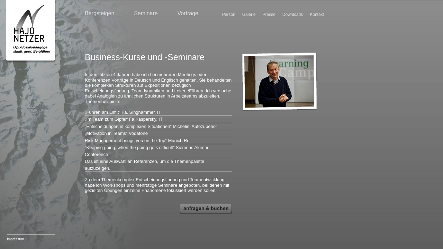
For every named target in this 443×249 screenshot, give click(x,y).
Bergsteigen (99, 13)
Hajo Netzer (30, 31)
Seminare (145, 13)
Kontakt (317, 14)
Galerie (249, 14)
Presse (268, 14)
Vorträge (187, 13)
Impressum (15, 239)
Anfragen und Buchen (206, 209)
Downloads (292, 14)
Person (228, 14)
